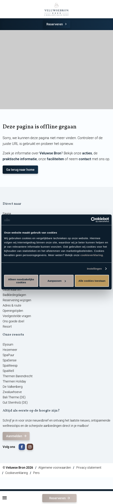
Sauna (7, 213)
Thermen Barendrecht (18, 376)
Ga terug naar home (20, 169)
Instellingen (94, 268)
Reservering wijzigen (17, 300)
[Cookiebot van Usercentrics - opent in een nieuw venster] (93, 219)
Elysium (8, 344)
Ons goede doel (13, 321)
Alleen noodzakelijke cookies (21, 281)
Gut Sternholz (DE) (15, 402)
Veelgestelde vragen (17, 316)
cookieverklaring (91, 254)
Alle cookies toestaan (91, 280)
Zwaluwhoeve (12, 392)
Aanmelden (16, 436)
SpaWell (8, 371)
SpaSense (10, 360)
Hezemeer (10, 350)
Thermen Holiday (14, 381)
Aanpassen (57, 280)
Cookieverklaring (16, 473)
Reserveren (57, 24)
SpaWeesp (10, 365)
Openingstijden (13, 310)
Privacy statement (88, 467)
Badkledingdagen (14, 295)
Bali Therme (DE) (14, 397)
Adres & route (12, 305)
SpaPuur (8, 355)
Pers (36, 473)
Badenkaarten (12, 289)
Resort (7, 326)
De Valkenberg (13, 386)
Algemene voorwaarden (54, 467)
